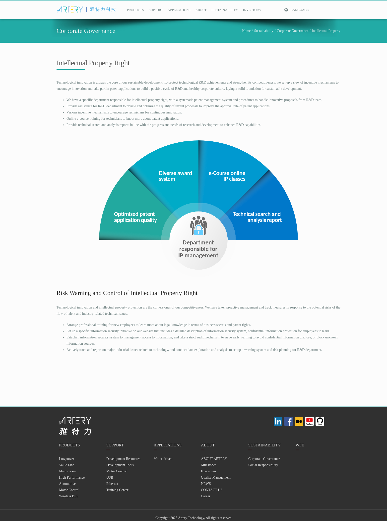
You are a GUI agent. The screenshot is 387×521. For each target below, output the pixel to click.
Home (246, 31)
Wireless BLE (68, 496)
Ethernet (112, 484)
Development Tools (120, 465)
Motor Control (69, 490)
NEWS (206, 484)
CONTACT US (211, 490)
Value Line (66, 465)
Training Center (117, 490)
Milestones (208, 465)
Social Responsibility (263, 465)
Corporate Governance (292, 31)
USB (109, 477)
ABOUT (201, 10)
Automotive (67, 484)
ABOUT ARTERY (214, 459)
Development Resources (123, 459)
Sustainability (263, 31)
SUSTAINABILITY (225, 10)
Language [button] (296, 10)
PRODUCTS (135, 10)
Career (205, 496)
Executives (208, 471)
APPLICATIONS (179, 10)
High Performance (72, 477)
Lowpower (66, 459)
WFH (300, 445)
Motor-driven (163, 459)
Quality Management (216, 477)
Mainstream (67, 471)
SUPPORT (156, 10)
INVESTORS (251, 10)
